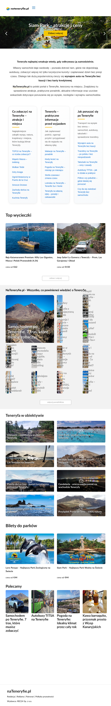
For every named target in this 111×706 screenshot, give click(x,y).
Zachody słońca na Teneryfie (20, 191)
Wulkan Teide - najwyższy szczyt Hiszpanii (76, 461)
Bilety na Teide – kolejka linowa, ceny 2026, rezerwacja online (63, 382)
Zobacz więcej (55, 33)
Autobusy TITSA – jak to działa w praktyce (87, 171)
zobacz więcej (55, 278)
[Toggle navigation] (33, 8)
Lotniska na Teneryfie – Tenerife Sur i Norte (55, 184)
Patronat (30, 697)
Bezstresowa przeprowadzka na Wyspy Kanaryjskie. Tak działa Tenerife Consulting (37, 356)
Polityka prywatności (44, 697)
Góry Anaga (17, 172)
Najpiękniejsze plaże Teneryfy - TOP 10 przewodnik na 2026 (37, 383)
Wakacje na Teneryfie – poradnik (55, 152)
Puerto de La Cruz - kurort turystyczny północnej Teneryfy (28, 485)
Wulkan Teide (18, 167)
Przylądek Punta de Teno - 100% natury (80, 512)
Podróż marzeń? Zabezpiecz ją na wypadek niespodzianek (12, 383)
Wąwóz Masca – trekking (19, 160)
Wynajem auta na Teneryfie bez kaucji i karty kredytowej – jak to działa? (12, 355)
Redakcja (11, 697)
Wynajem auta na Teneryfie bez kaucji (86, 144)
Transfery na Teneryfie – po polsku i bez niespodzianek (88, 154)
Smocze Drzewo (19, 185)
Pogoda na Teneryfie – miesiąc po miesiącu (55, 168)
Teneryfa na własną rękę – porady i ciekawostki (53, 194)
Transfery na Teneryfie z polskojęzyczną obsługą (63, 309)
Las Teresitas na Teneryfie (20, 462)
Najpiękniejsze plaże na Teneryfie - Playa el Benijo (29, 510)
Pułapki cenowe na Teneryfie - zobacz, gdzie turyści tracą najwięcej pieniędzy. (89, 303)
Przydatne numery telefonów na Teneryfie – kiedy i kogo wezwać (89, 380)
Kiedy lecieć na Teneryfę (52, 160)
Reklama (20, 697)
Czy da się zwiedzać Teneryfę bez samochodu (87, 192)
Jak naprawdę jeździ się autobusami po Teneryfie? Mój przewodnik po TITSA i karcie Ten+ (89, 326)
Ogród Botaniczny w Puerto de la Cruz (21, 178)
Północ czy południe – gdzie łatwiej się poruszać (87, 181)
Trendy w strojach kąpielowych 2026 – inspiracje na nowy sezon (63, 356)
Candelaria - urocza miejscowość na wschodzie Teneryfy (77, 485)
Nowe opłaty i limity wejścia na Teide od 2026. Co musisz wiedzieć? (88, 355)
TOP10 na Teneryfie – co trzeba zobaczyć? (22, 152)
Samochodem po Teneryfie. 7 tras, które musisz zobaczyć (28, 332)
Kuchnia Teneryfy (20, 198)
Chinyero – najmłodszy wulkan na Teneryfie (25, 436)
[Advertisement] (55, 658)
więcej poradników (55, 402)
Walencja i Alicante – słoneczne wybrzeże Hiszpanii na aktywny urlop (62, 329)
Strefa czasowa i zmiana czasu (52, 176)
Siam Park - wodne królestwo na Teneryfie (76, 436)
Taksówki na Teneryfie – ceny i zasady (87, 163)
